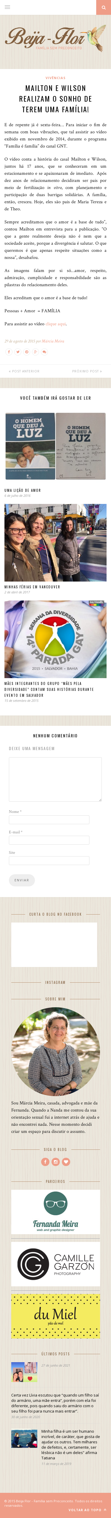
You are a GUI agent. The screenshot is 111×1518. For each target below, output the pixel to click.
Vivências (56, 78)
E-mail (15, 832)
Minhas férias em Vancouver (32, 587)
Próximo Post (87, 371)
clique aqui (55, 324)
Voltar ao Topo (88, 1510)
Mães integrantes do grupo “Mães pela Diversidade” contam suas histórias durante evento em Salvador (49, 689)
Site (12, 852)
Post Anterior (24, 371)
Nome (15, 811)
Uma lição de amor (22, 490)
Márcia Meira (53, 341)
